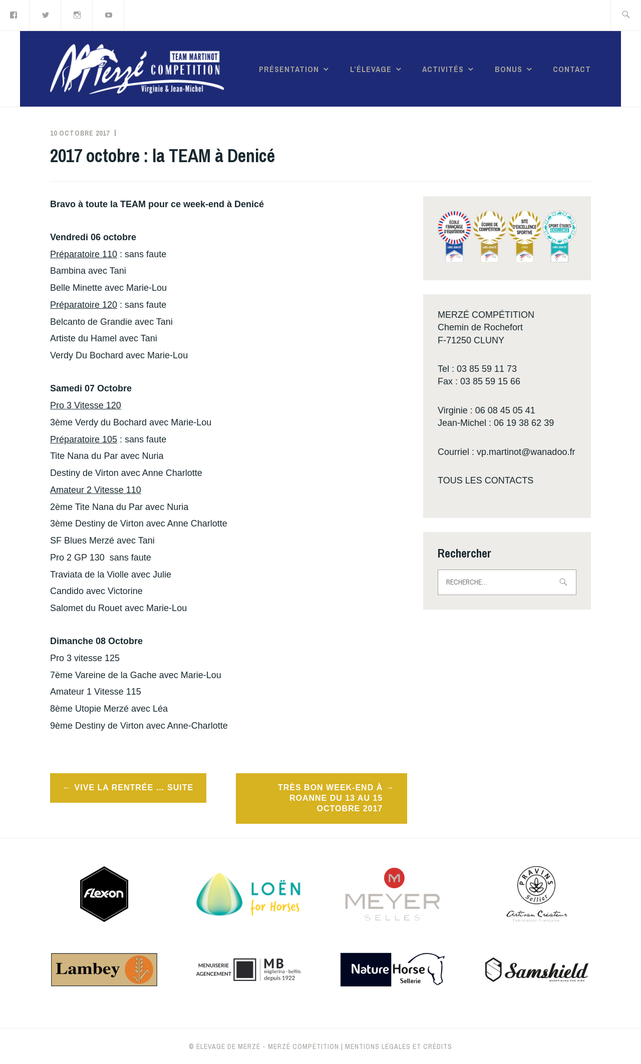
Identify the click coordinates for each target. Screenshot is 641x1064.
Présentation (289, 69)
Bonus (508, 69)
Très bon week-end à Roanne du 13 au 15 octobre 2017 (330, 798)
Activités (443, 69)
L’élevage (371, 69)
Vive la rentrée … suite (134, 787)
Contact (572, 69)
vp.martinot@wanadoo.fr (526, 452)
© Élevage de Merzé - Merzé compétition (264, 1046)
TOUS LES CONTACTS (485, 480)
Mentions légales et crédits (398, 1046)
